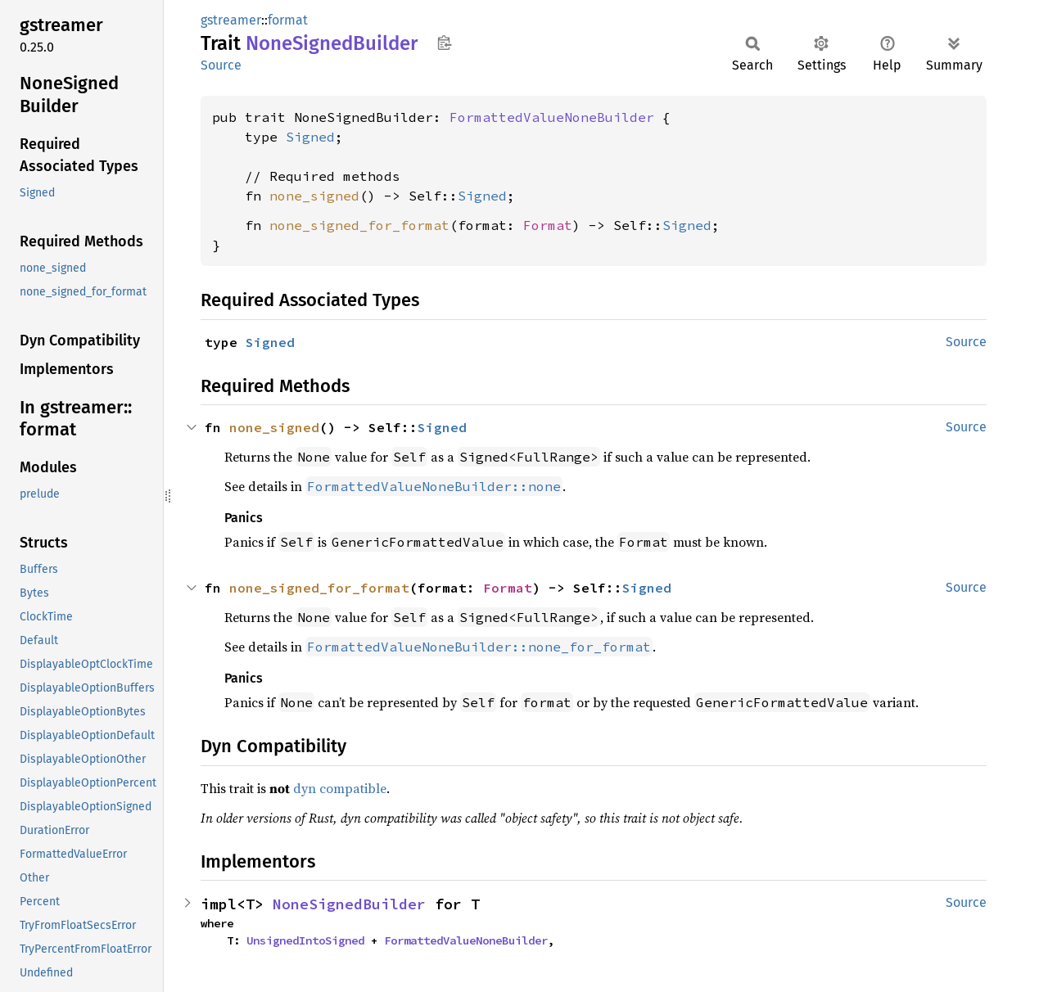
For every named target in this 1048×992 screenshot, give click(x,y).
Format (547, 225)
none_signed (314, 195)
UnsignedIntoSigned (305, 940)
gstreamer (231, 20)
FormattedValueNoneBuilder (551, 117)
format (288, 20)
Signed (310, 137)
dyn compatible (339, 788)
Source (221, 65)
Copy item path (444, 42)
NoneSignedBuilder (349, 904)
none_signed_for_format (359, 225)
